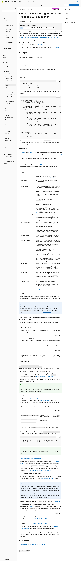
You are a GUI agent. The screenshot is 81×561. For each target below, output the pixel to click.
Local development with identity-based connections (39, 470)
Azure (24, 9)
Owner (31, 506)
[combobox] (9, 11)
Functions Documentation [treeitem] (8, 13)
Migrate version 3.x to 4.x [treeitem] (10, 94)
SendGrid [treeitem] (6, 135)
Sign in (78, 1)
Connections (52, 177)
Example (67, 11)
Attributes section (47, 312)
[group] (40, 118)
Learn (20, 9)
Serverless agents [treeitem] (8, 31)
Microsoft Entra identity (44, 400)
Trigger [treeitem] (7, 85)
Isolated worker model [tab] (24, 61)
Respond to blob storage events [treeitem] (9, 26)
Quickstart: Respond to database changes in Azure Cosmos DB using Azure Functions (38, 37)
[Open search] (75, 2)
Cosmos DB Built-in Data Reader (39, 520)
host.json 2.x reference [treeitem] (8, 156)
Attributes (67, 13)
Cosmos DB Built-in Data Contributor (40, 518)
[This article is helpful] (76, 22)
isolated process (32, 152)
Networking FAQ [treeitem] (7, 163)
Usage (67, 15)
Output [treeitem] (7, 89)
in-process (23, 152)
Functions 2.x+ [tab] (30, 73)
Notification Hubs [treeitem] (8, 129)
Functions (30, 9)
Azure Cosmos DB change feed (44, 31)
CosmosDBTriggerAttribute (43, 164)
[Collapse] (15, 8)
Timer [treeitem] (6, 145)
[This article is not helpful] (77, 22)
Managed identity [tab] (23, 395)
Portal (66, 5)
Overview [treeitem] (7, 82)
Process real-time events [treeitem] (9, 40)
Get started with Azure (74, 5)
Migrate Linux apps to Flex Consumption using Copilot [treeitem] (10, 43)
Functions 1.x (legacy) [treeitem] (10, 92)
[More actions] (61, 9)
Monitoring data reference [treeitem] (9, 161)
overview (47, 40)
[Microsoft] (2, 2)
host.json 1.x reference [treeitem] (8, 158)
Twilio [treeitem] (6, 147)
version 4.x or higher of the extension (44, 376)
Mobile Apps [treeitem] (7, 126)
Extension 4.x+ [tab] (23, 73)
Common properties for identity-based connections (31, 458)
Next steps (68, 18)
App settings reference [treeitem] (8, 73)
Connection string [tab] (32, 395)
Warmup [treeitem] (6, 149)
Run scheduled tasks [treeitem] (9, 37)
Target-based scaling (42, 44)
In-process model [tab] (33, 61)
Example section (37, 289)
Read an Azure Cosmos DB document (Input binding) (33, 544)
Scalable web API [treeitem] (8, 23)
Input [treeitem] (7, 87)
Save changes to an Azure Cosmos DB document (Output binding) (36, 545)
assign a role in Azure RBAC (46, 478)
